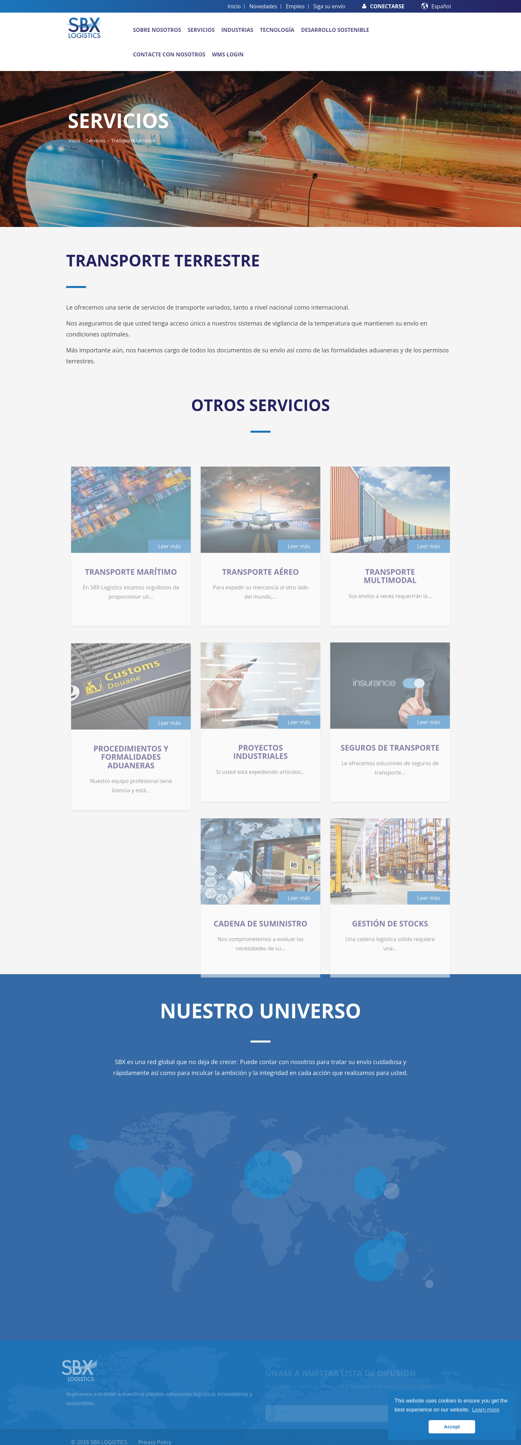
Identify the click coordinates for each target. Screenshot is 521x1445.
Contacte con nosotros (169, 54)
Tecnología (277, 30)
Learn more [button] (485, 1409)
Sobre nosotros (157, 30)
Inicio (234, 6)
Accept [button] (452, 1426)
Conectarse (383, 6)
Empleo (295, 6)
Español (441, 6)
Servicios (201, 30)
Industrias (237, 30)
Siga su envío (329, 6)
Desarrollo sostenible (335, 30)
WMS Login (228, 54)
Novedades (263, 6)
